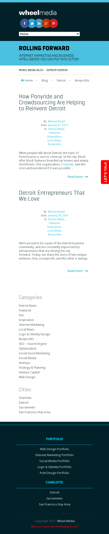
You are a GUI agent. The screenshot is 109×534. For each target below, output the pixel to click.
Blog (45, 80)
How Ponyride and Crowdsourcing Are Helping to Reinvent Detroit (52, 102)
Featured (54, 132)
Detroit (61, 80)
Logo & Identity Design (34, 334)
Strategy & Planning (32, 367)
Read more (75, 176)
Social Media (27, 358)
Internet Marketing (31, 324)
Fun (21, 315)
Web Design (27, 377)
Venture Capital (29, 372)
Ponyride (67, 164)
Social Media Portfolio (54, 461)
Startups (24, 363)
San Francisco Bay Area (34, 412)
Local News (54, 140)
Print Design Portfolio (54, 473)
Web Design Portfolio (54, 449)
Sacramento (27, 407)
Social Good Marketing (34, 353)
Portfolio (54, 439)
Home (29, 80)
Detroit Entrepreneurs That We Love (52, 195)
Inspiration (54, 136)
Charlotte (25, 398)
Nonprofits (54, 144)
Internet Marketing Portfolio (54, 455)
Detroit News (56, 129)
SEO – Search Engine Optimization (33, 346)
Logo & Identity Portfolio (54, 467)
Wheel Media (66, 521)
